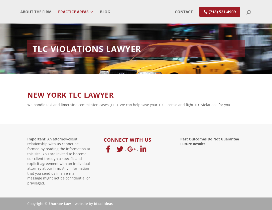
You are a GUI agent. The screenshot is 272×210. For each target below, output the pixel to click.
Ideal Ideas (103, 203)
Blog (105, 12)
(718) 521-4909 (222, 11)
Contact (184, 12)
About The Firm (36, 12)
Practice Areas (73, 12)
